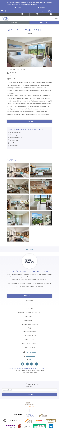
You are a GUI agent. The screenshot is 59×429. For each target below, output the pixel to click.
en (5, 11)
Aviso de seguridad (29, 343)
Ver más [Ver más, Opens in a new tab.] (29, 300)
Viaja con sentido (29, 332)
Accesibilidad (29, 320)
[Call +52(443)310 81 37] (51, 14)
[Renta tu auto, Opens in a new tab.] (7, 14)
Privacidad (29, 316)
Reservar (44, 22)
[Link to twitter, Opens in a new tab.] (36, 364)
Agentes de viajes (29, 335)
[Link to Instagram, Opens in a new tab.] (31, 364)
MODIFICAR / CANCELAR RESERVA (29, 313)
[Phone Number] (37, 14)
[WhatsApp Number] (22, 14)
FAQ (29, 328)
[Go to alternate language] (18, 7)
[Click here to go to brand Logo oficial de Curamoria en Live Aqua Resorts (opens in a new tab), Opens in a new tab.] (11, 420)
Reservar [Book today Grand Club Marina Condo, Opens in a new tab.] (29, 121)
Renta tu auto (29, 347)
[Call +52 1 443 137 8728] (29, 352)
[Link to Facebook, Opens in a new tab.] (27, 364)
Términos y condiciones (29, 324)
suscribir (29, 394)
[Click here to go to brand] (30, 415)
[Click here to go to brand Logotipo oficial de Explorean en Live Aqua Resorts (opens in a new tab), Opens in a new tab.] (51, 421)
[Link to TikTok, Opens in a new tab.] (22, 364)
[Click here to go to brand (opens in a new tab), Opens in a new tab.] (17, 415)
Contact (14, 22)
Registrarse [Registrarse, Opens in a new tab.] (29, 296)
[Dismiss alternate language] (41, 7)
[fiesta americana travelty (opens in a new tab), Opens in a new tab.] (29, 405)
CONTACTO (29, 309)
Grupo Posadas (29, 339)
